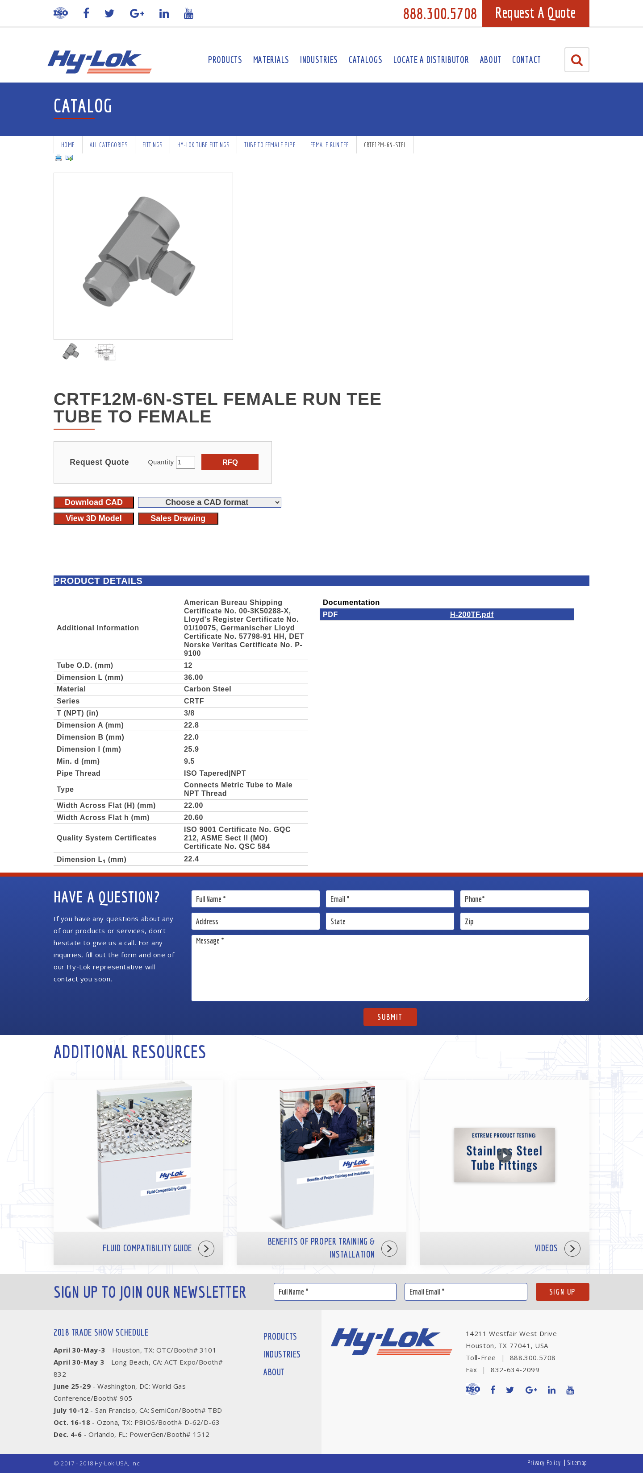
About (491, 59)
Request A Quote (535, 12)
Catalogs (366, 59)
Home (68, 145)
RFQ (230, 462)
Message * (390, 968)
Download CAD (94, 502)
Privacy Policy (543, 1462)
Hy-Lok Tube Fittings (203, 145)
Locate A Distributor (431, 59)
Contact (526, 59)
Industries (319, 59)
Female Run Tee (329, 145)
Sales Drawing (177, 518)
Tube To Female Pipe (270, 145)
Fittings (152, 145)
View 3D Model (94, 518)
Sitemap (577, 1462)
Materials (271, 59)
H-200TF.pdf (472, 614)
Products (225, 59)
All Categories (109, 145)
